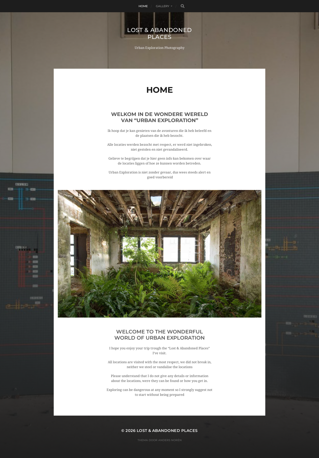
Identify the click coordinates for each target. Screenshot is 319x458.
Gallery (162, 6)
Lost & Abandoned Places (159, 33)
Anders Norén (170, 440)
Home (143, 6)
